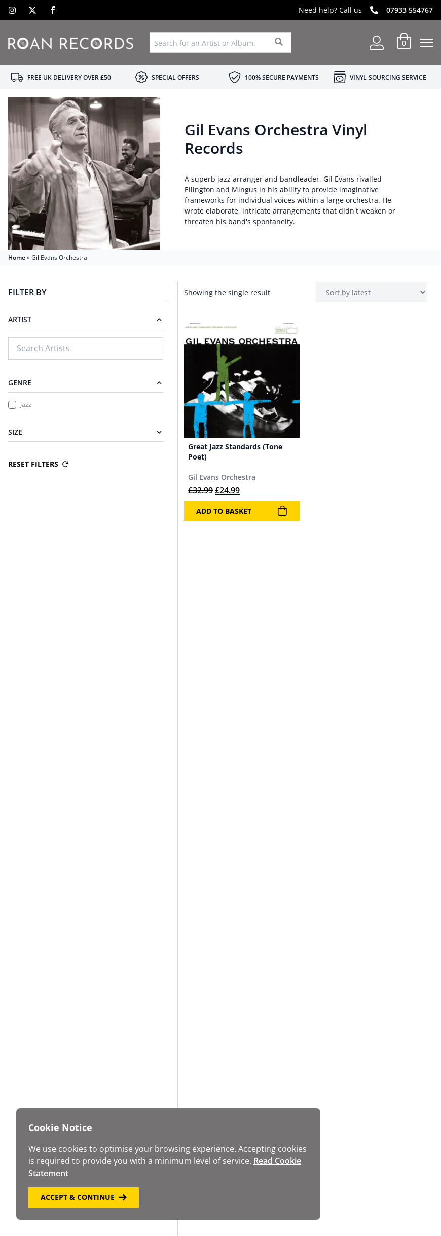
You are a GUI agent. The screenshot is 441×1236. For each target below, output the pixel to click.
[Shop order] (371, 292)
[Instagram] (12, 10)
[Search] (279, 42)
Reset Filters (38, 464)
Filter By (27, 292)
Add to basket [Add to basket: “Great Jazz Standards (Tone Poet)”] (241, 511)
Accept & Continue (84, 1197)
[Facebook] (53, 10)
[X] (32, 10)
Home (16, 257)
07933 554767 (409, 10)
